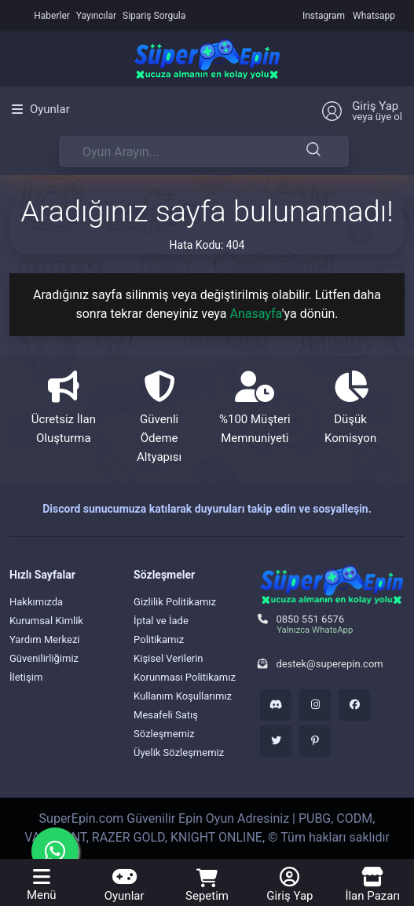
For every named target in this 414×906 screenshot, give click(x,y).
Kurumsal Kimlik (46, 621)
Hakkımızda (36, 602)
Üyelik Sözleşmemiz (179, 752)
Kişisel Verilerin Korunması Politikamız (185, 667)
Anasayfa (256, 313)
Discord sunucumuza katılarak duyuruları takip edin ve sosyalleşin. (207, 508)
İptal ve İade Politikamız (161, 630)
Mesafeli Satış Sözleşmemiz (166, 724)
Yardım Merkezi (44, 639)
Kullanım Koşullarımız (183, 696)
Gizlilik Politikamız (175, 602)
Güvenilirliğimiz (44, 658)
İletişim (25, 677)
